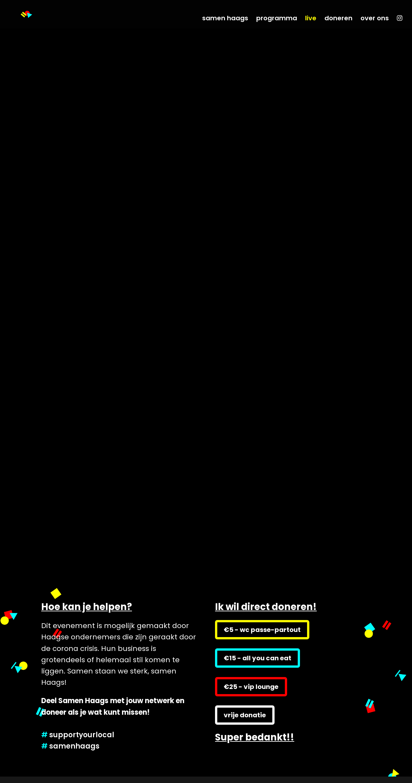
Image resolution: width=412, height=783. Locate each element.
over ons (374, 19)
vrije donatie (245, 715)
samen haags (225, 19)
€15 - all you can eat (257, 658)
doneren (338, 19)
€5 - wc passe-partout (262, 629)
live (310, 19)
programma (276, 19)
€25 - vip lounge (251, 686)
